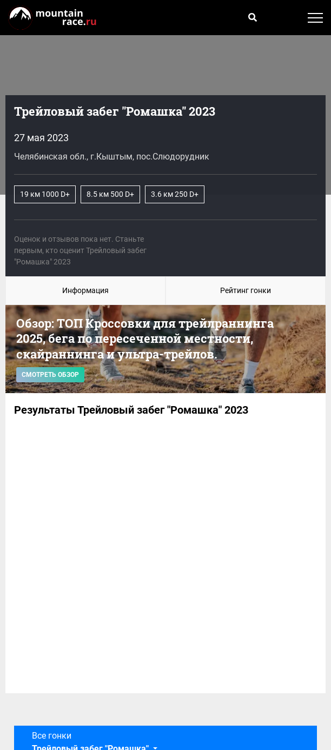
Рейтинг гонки (245, 290)
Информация (85, 290)
